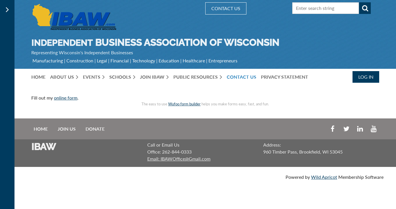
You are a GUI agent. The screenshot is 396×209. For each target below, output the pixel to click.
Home (41, 128)
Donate (95, 128)
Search (365, 8)
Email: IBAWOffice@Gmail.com (178, 158)
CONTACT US (225, 8)
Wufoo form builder (184, 104)
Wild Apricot (324, 177)
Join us (67, 128)
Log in (365, 77)
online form (65, 97)
